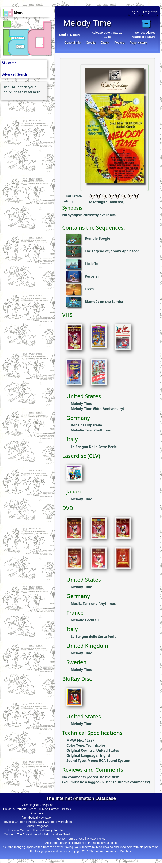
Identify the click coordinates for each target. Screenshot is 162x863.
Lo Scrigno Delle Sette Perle (94, 446)
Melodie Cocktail (85, 620)
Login (134, 12)
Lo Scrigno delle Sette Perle (93, 636)
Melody (32, 821)
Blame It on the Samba (104, 301)
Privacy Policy (96, 838)
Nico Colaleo (104, 847)
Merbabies (65, 821)
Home (61, 838)
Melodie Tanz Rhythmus (91, 430)
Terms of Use (75, 838)
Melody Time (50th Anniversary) (97, 408)
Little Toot (93, 263)
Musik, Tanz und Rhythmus (93, 603)
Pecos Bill (93, 276)
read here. (32, 92)
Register (150, 12)
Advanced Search (14, 74)
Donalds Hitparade (86, 425)
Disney (75, 34)
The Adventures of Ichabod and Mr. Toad (43, 834)
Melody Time (81, 403)
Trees (89, 289)
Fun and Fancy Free (46, 830)
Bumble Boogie (97, 238)
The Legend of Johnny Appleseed (112, 251)
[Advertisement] (26, 127)
